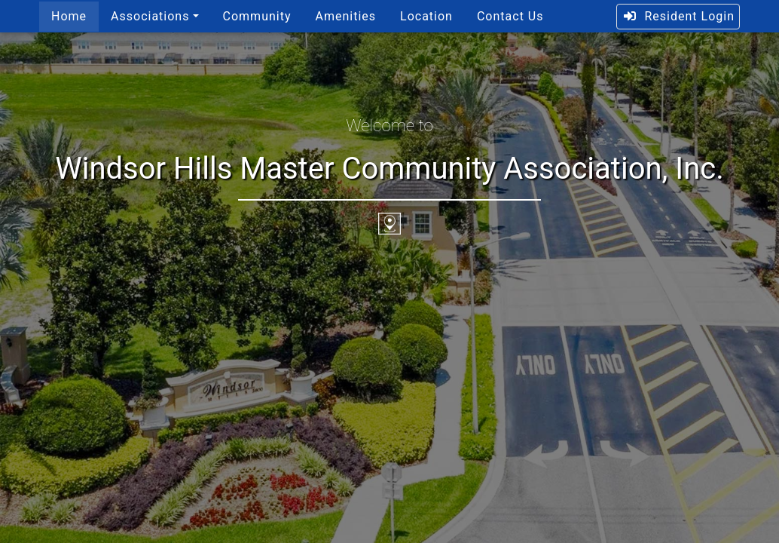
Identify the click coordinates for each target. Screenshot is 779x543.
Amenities (345, 16)
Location (426, 16)
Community (257, 16)
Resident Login (678, 16)
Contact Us (510, 16)
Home (69, 16)
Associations (150, 16)
